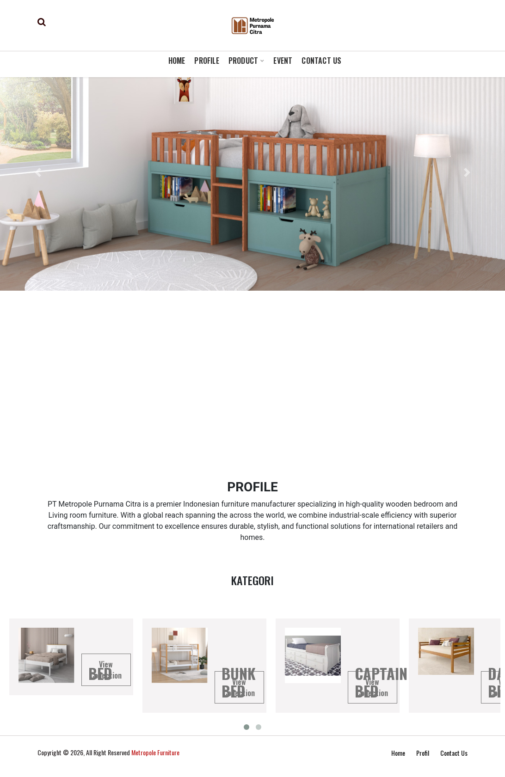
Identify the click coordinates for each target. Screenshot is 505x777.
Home (398, 753)
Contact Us (454, 753)
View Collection (106, 670)
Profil (422, 753)
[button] (38, 172)
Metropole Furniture (155, 752)
